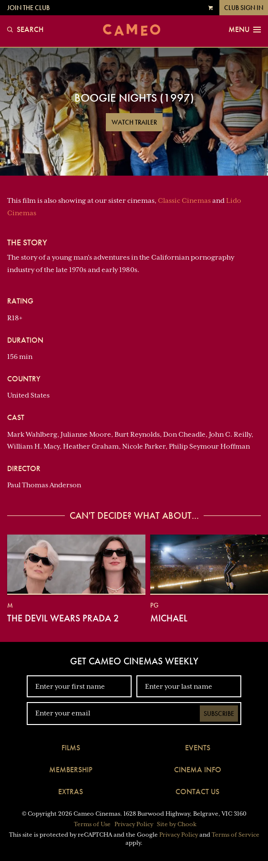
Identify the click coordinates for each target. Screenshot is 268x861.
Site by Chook (176, 824)
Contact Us (197, 792)
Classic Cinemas (184, 200)
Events (197, 748)
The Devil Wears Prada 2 (63, 618)
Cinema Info (197, 770)
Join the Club (28, 7)
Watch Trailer (134, 122)
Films (71, 748)
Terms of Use (92, 824)
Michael (168, 618)
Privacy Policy (133, 824)
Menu (244, 29)
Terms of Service (235, 834)
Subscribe (219, 713)
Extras (70, 792)
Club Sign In (243, 7)
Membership (71, 770)
